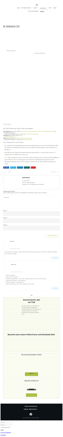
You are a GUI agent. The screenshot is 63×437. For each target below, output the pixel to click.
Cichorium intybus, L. (9, 137)
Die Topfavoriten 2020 (11, 26)
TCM (28, 134)
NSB (5, 157)
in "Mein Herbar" (27, 139)
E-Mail (5, 218)
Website (5, 225)
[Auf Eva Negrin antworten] (54, 258)
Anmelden (3, 435)
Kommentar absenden (52, 235)
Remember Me (6, 427)
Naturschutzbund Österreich (23, 138)
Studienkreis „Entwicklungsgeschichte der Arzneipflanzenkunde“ (37, 131)
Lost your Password (6, 432)
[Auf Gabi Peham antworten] (54, 288)
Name (6, 210)
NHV (20, 135)
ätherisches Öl (34, 134)
